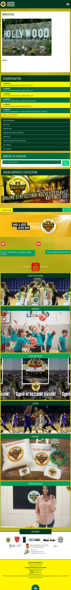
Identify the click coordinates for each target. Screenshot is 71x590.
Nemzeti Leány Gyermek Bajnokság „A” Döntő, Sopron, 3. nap (18, 95)
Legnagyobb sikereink (8, 120)
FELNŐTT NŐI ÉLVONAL (35, 275)
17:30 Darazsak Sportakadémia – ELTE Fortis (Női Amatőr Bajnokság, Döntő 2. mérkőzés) (25, 111)
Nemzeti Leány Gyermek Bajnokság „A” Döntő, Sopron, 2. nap (18, 90)
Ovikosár (35, 308)
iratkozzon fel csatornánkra (35, 266)
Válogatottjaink (7, 129)
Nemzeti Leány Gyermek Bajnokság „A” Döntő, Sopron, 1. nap (18, 84)
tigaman (40, 577)
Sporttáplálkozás (35, 483)
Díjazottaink (6, 125)
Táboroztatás (6, 137)
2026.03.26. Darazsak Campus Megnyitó (58, 252)
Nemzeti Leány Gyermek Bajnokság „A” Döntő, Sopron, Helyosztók (19, 100)
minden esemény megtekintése (10, 115)
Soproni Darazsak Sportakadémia (13, 576)
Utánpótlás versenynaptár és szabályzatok (14, 141)
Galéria (36, 403)
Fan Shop (35, 436)
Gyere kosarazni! (35, 356)
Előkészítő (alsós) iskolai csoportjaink (13, 133)
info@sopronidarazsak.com (37, 574)
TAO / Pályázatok (7, 149)
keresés (65, 163)
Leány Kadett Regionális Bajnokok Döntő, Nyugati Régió (17, 105)
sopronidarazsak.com (27, 576)
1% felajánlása (7, 145)
